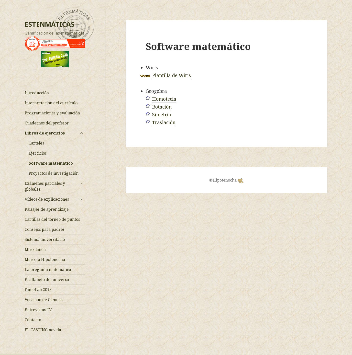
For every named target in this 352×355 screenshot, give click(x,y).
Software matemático (51, 163)
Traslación (164, 122)
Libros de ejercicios (45, 133)
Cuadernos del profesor (47, 123)
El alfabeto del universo (47, 279)
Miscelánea (35, 249)
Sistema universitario (45, 239)
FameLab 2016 (38, 289)
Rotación (162, 107)
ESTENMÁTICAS (50, 24)
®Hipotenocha (226, 180)
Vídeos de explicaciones (47, 199)
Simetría (161, 114)
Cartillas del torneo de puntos (52, 219)
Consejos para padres (45, 229)
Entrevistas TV (38, 309)
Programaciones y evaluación (52, 113)
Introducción (37, 93)
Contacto (33, 319)
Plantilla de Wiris (171, 75)
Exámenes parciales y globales (45, 186)
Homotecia (164, 99)
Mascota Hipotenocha (45, 259)
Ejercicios (38, 153)
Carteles (36, 143)
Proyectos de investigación (53, 173)
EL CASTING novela (43, 329)
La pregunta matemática (48, 269)
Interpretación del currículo (51, 103)
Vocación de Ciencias (44, 299)
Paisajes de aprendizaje (47, 209)
